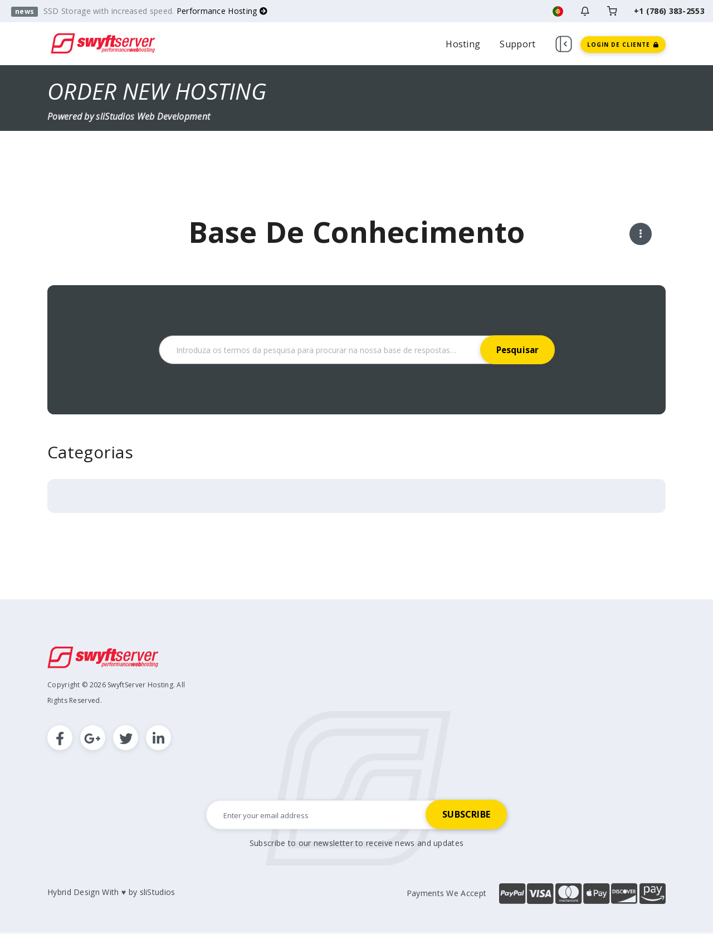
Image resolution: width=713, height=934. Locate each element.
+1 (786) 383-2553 (669, 11)
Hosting (463, 44)
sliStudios (157, 893)
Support (517, 44)
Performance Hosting (222, 11)
